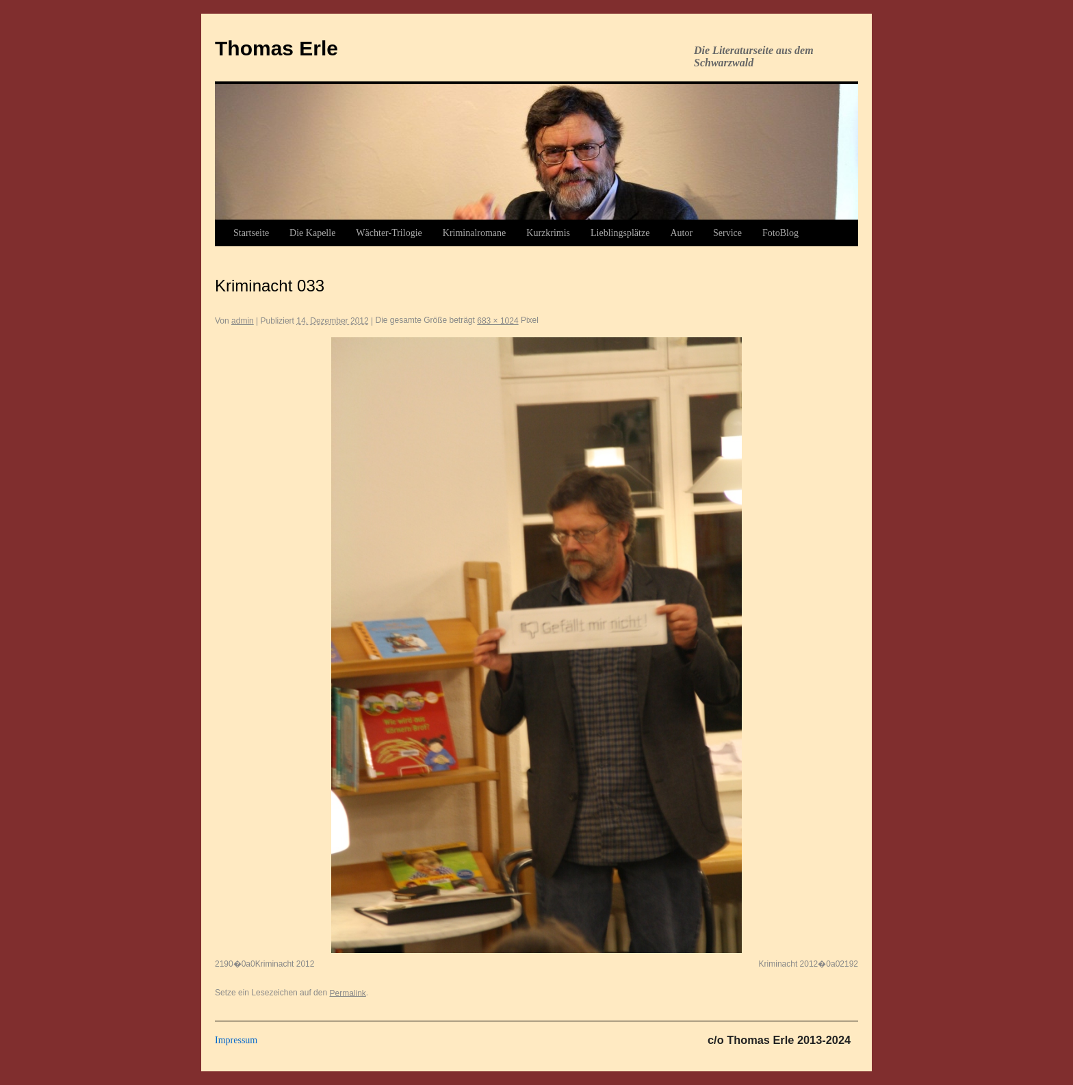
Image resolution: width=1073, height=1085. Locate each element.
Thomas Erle (276, 48)
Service (727, 233)
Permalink (347, 992)
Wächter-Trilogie (389, 233)
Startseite (251, 233)
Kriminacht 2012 (285, 964)
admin (242, 321)
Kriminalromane (474, 233)
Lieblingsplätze (620, 233)
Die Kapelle (312, 233)
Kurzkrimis (548, 233)
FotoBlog (780, 233)
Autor (681, 233)
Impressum (236, 1040)
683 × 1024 (497, 321)
